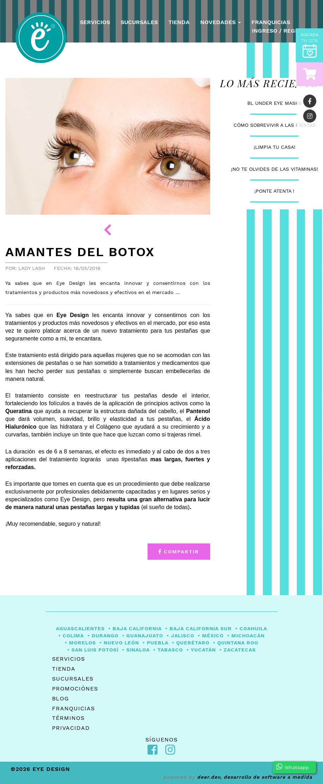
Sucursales (139, 22)
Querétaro (192, 642)
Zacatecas (240, 650)
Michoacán (248, 635)
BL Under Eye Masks (274, 103)
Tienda (179, 22)
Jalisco (182, 635)
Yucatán (203, 650)
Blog (60, 698)
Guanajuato (144, 635)
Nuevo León (121, 642)
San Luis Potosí (95, 650)
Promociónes (75, 688)
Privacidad (71, 727)
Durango (105, 635)
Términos (68, 718)
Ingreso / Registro (282, 30)
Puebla (157, 642)
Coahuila (253, 628)
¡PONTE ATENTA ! (274, 191)
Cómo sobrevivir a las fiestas (274, 125)
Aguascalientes (80, 628)
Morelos (82, 642)
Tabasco (170, 650)
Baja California (137, 628)
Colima (73, 635)
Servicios (95, 22)
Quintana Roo (237, 642)
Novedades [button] (220, 22)
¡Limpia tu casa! (274, 147)
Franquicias (271, 22)
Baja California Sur (200, 628)
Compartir (178, 551)
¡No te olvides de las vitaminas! (274, 169)
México (213, 635)
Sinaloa (138, 650)
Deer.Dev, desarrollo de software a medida (254, 777)
